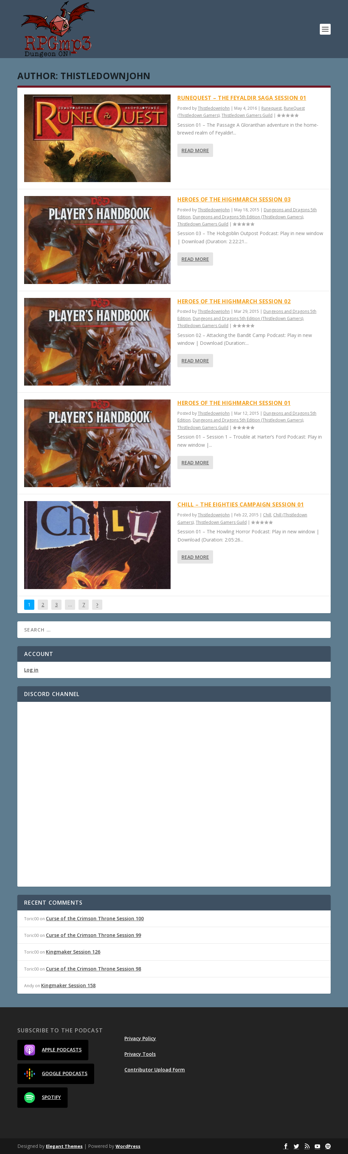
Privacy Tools (140, 1054)
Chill (267, 515)
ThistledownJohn (214, 108)
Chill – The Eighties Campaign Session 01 (240, 504)
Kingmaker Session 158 (68, 985)
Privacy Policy (140, 1038)
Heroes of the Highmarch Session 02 (234, 301)
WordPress (128, 1146)
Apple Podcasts (53, 1050)
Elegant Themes (64, 1146)
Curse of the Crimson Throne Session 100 (95, 918)
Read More (195, 150)
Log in (31, 670)
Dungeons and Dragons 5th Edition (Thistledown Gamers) (248, 217)
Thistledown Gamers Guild (247, 115)
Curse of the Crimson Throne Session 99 (93, 935)
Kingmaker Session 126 (73, 951)
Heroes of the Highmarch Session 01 (234, 403)
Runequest (271, 108)
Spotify (42, 1097)
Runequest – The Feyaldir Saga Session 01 (241, 98)
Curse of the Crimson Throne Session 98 (93, 968)
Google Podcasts (55, 1073)
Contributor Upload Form (154, 1069)
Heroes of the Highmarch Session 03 (234, 199)
